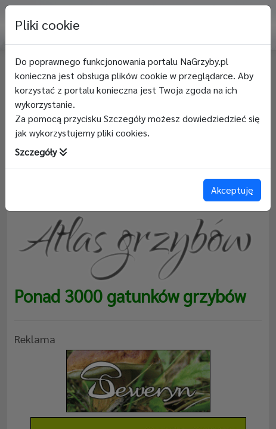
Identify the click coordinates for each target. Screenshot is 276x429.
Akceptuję (232, 190)
